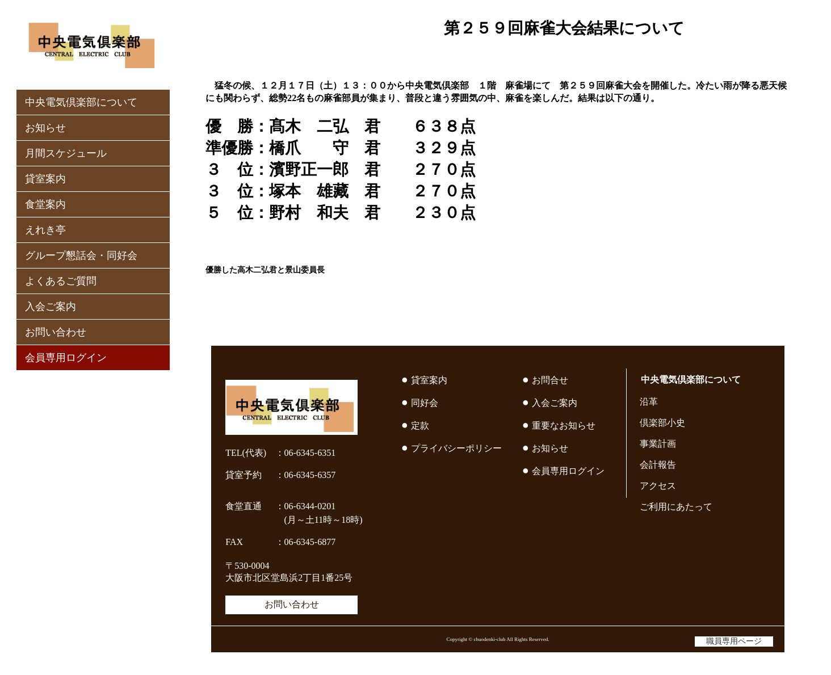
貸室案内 (45, 179)
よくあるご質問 (60, 281)
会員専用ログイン (66, 357)
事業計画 (658, 443)
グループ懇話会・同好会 (81, 255)
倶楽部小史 (662, 422)
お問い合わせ (55, 332)
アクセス (658, 485)
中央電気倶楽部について (81, 102)
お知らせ (45, 127)
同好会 (424, 403)
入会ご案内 (50, 306)
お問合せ (550, 380)
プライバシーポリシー (456, 448)
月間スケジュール (66, 153)
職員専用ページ (734, 641)
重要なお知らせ (563, 425)
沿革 (649, 401)
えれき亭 (45, 230)
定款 (420, 425)
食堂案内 (45, 204)
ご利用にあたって (676, 507)
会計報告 (658, 464)
